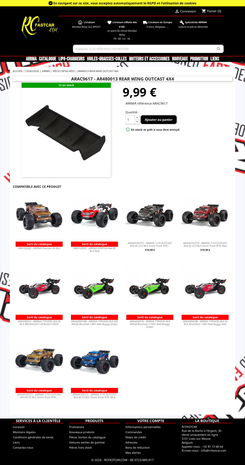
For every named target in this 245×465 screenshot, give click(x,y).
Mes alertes (133, 453)
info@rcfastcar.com (213, 450)
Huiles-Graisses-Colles (107, 59)
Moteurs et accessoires (149, 59)
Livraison (19, 427)
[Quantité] (130, 119)
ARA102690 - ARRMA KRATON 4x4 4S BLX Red (94, 249)
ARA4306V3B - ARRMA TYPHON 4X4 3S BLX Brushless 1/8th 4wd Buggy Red (205, 322)
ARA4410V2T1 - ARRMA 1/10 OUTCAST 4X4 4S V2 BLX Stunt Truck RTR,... (39, 396)
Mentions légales (24, 432)
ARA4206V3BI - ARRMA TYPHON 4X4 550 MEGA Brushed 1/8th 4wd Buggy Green (94, 322)
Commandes (133, 432)
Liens (214, 59)
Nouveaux (180, 59)
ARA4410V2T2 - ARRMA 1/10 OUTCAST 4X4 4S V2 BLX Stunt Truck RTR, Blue (95, 396)
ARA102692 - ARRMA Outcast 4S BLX (39, 248)
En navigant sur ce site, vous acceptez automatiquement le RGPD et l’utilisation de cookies (124, 3)
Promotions (76, 427)
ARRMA (31, 59)
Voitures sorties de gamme (87, 442)
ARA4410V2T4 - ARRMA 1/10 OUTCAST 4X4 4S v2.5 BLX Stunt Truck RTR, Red (205, 244)
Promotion (199, 59)
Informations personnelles (143, 427)
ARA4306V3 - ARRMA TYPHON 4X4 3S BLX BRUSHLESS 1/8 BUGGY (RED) (39, 322)
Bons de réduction (137, 447)
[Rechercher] (148, 49)
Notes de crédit (135, 437)
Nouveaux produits (81, 432)
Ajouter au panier (158, 119)
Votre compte (150, 420)
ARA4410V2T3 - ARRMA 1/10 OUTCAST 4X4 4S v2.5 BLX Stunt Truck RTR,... (150, 244)
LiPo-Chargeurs (71, 59)
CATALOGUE (47, 59)
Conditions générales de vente (33, 437)
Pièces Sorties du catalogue (87, 437)
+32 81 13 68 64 (212, 446)
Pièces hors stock (80, 447)
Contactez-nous (23, 447)
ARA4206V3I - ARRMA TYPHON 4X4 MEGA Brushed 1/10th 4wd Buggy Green (150, 324)
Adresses (131, 442)
